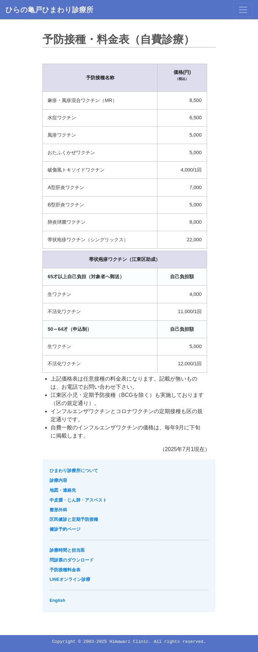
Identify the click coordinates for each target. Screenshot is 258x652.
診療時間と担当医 (67, 550)
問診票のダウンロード (72, 560)
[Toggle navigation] (243, 10)
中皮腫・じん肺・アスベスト (78, 500)
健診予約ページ (65, 529)
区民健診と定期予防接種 (74, 519)
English (57, 600)
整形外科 (58, 509)
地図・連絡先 (63, 490)
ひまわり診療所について (74, 470)
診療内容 (58, 480)
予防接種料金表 (65, 569)
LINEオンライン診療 (70, 579)
